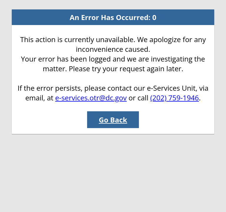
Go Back (113, 120)
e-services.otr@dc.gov (91, 97)
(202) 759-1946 (174, 97)
